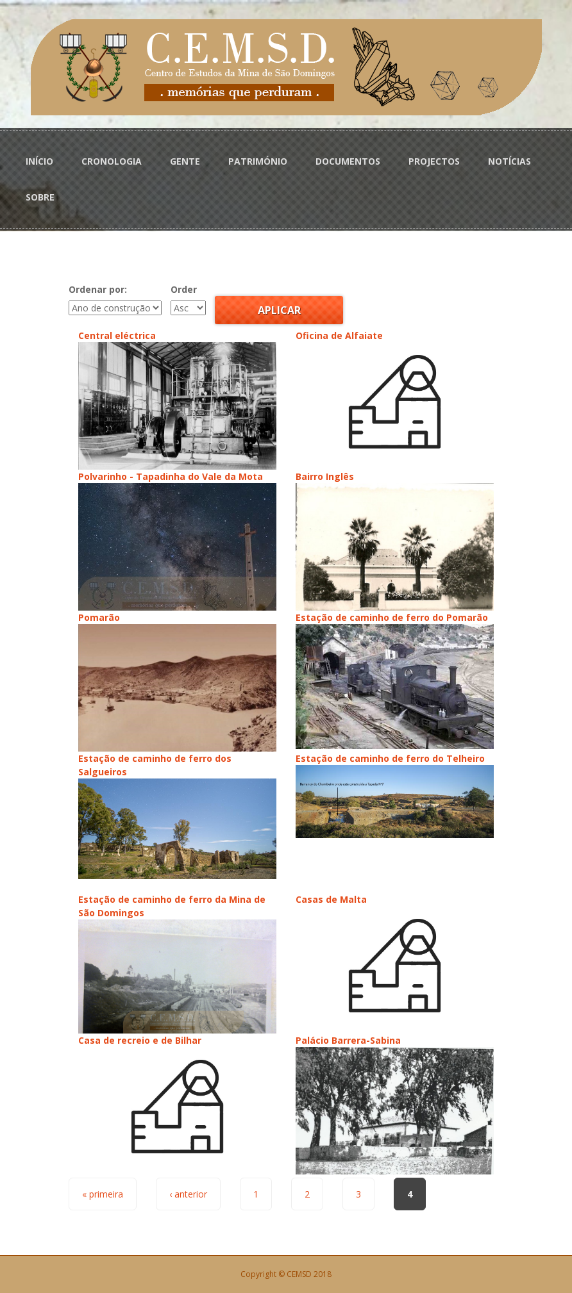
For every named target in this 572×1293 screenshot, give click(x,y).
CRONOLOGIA (111, 161)
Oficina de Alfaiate (339, 335)
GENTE (185, 161)
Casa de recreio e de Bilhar (139, 1040)
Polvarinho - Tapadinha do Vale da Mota (170, 476)
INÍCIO (39, 161)
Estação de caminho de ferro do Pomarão (392, 617)
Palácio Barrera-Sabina (348, 1040)
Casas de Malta (331, 899)
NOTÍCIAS (509, 161)
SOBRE (40, 197)
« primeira (102, 1194)
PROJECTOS (434, 161)
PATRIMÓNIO (257, 161)
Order (184, 289)
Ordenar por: (98, 289)
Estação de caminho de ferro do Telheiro (390, 758)
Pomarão (99, 617)
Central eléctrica (117, 335)
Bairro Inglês (325, 476)
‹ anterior (188, 1194)
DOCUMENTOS (347, 161)
